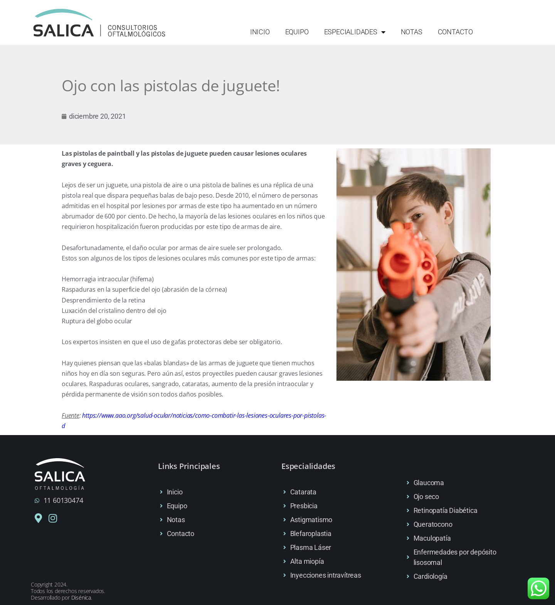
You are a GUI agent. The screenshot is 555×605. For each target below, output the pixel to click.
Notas (411, 32)
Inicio (260, 32)
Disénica (81, 597)
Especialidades (354, 32)
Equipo (297, 32)
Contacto (455, 32)
